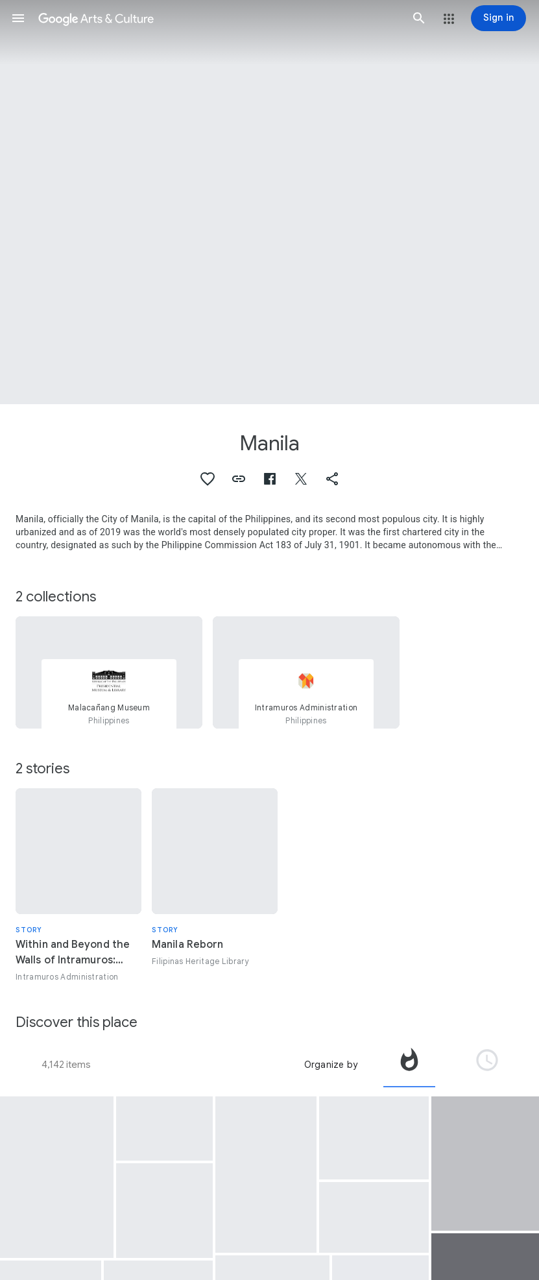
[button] (18, 18)
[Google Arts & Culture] (218, 18)
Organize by (330, 1064)
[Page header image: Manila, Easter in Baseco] (269, 202)
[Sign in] (498, 18)
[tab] (409, 1064)
